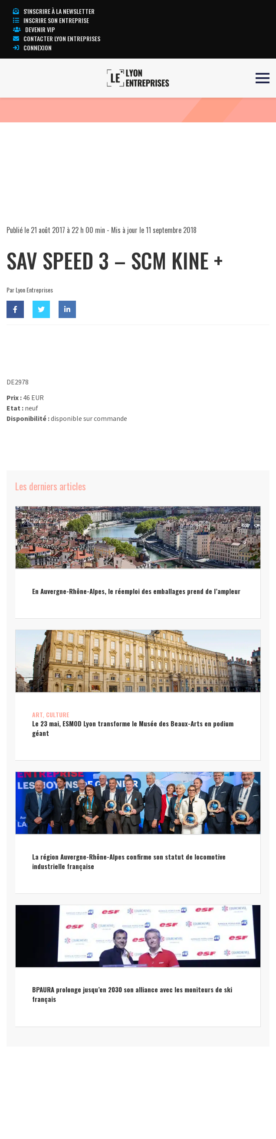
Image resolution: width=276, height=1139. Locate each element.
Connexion (32, 47)
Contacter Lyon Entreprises (56, 38)
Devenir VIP (34, 29)
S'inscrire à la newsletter (54, 11)
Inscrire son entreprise (51, 20)
